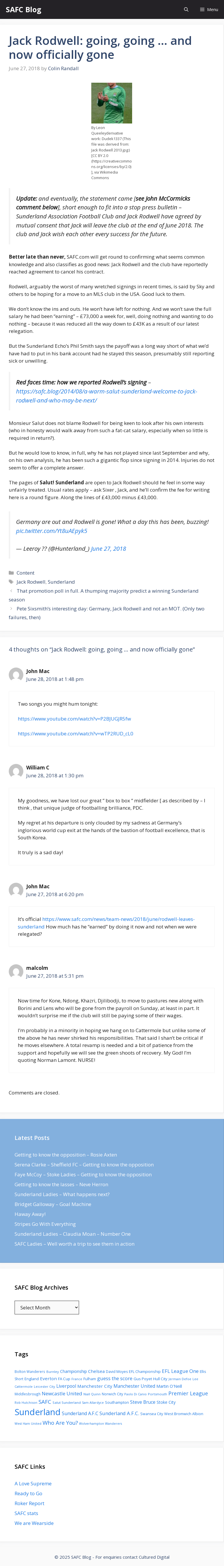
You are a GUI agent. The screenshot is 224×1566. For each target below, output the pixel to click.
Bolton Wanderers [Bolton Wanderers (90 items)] (30, 1371)
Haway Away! (30, 1214)
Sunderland (61, 581)
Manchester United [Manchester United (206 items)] (134, 1386)
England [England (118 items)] (31, 1378)
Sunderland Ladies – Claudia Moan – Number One (73, 1233)
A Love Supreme (33, 1483)
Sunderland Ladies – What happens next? (62, 1194)
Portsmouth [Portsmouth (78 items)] (157, 1394)
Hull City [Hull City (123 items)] (160, 1378)
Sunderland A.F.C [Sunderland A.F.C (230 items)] (80, 1413)
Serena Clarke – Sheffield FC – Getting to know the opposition (84, 1164)
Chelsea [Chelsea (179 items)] (96, 1371)
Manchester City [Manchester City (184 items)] (94, 1386)
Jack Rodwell (31, 581)
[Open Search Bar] (186, 9)
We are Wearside (34, 1523)
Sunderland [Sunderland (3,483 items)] (38, 1412)
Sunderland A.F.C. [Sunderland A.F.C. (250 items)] (119, 1413)
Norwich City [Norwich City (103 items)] (112, 1394)
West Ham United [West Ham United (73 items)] (28, 1423)
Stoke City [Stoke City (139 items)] (166, 1402)
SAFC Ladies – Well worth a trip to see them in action (74, 1243)
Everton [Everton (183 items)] (48, 1378)
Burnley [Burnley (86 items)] (52, 1371)
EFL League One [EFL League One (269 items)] (180, 1371)
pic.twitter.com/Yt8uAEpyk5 (51, 531)
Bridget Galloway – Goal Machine (53, 1204)
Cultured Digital (154, 1557)
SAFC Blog (23, 9)
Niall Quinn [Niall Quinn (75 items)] (92, 1394)
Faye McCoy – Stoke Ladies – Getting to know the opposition (83, 1174)
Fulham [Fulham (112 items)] (89, 1378)
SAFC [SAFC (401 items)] (44, 1402)
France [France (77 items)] (76, 1379)
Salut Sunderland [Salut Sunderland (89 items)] (66, 1402)
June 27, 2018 (108, 548)
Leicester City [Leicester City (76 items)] (44, 1386)
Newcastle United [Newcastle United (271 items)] (62, 1393)
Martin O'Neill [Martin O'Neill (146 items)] (169, 1386)
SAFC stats (26, 1513)
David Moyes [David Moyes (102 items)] (117, 1371)
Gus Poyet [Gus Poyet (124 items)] (143, 1378)
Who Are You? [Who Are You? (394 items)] (60, 1422)
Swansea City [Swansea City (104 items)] (151, 1413)
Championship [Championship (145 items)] (73, 1371)
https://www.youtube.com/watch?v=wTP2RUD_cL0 (75, 733)
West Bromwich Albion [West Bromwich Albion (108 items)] (183, 1413)
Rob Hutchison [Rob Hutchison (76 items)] (26, 1402)
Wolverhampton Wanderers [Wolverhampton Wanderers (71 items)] (100, 1424)
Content (25, 572)
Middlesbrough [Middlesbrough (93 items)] (28, 1394)
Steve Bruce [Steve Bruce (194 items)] (142, 1402)
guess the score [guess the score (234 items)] (114, 1378)
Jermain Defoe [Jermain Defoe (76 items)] (180, 1379)
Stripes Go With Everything (45, 1224)
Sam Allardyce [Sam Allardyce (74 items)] (93, 1402)
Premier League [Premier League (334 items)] (188, 1393)
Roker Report (29, 1503)
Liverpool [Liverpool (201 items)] (66, 1386)
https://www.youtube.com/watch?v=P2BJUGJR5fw (74, 718)
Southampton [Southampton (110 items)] (117, 1402)
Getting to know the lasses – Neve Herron (61, 1184)
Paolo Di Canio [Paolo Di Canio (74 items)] (135, 1394)
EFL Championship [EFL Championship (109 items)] (145, 1371)
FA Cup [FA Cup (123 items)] (64, 1378)
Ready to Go (28, 1493)
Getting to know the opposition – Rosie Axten (66, 1154)
